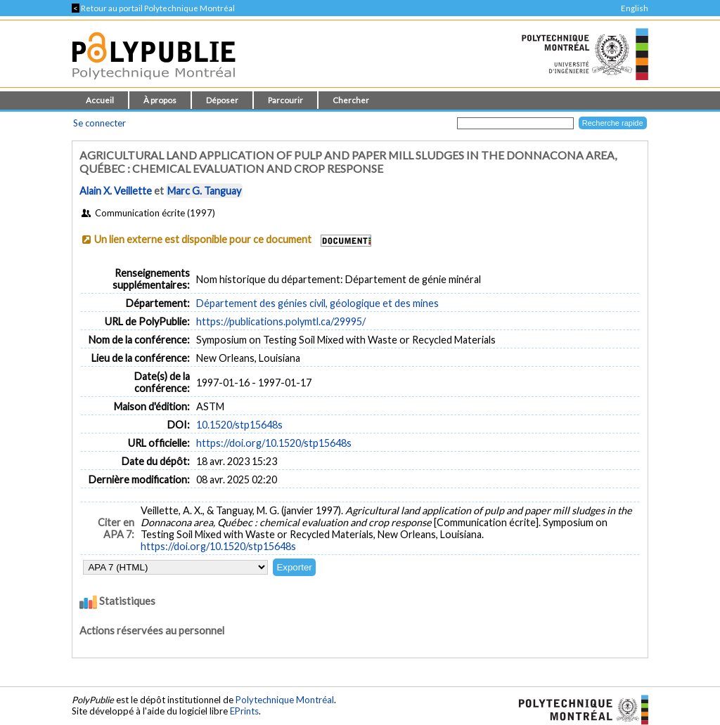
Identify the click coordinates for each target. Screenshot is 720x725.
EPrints (244, 711)
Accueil (100, 100)
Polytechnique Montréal (285, 699)
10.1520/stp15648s (239, 425)
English (634, 8)
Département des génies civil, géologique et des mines (317, 303)
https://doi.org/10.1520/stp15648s (274, 443)
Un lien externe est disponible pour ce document (202, 239)
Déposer (222, 100)
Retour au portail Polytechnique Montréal (153, 8)
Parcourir (285, 100)
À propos (159, 100)
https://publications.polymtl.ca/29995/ (281, 321)
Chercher (351, 100)
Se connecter (99, 123)
